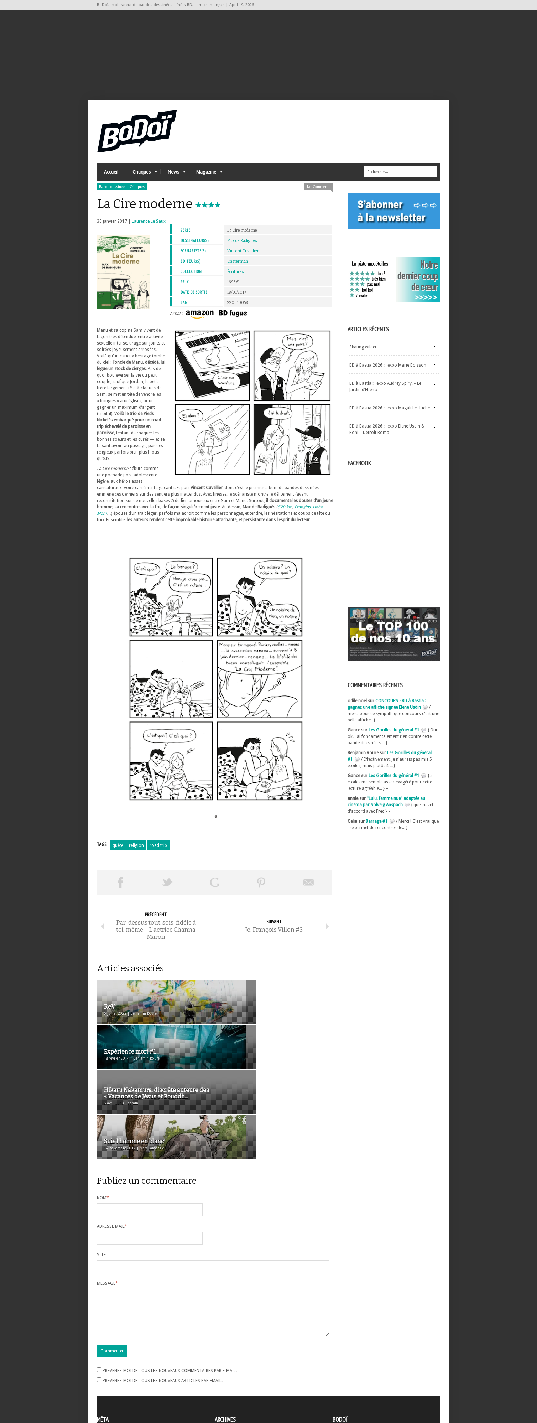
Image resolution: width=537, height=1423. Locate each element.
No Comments (318, 193)
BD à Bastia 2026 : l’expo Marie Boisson (387, 371)
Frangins (302, 513)
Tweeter (167, 888)
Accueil (111, 178)
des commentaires (119, 1384)
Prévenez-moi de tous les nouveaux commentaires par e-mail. (170, 1300)
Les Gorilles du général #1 (394, 736)
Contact (342, 1376)
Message (107, 1204)
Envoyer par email (308, 888)
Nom (103, 1118)
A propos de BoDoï (352, 1364)
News (173, 180)
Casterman (237, 267)
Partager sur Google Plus (214, 888)
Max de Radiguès (242, 247)
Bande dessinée (112, 193)
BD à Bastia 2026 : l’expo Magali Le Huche (389, 414)
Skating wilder (363, 353)
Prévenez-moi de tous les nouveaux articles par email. (163, 1310)
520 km (285, 513)
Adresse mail (112, 1147)
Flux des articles (116, 1378)
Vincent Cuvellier (243, 257)
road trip (158, 851)
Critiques (141, 180)
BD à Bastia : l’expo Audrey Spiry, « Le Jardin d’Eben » (385, 393)
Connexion (107, 1372)
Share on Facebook (120, 888)
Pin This (261, 888)
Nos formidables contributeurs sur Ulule (373, 1388)
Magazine (206, 180)
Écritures (235, 278)
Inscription (107, 1365)
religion (136, 851)
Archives (223, 1366)
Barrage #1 (377, 827)
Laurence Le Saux (149, 227)
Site (101, 1175)
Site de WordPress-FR (118, 1391)
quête (118, 851)
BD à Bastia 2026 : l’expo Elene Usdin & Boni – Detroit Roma (386, 435)
